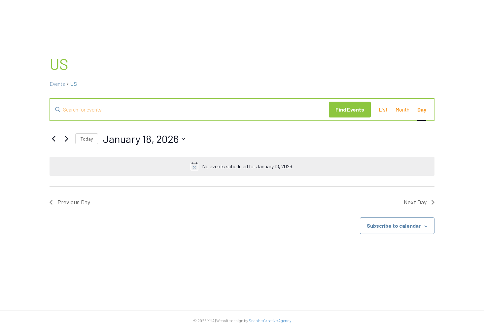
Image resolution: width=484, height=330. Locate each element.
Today (87, 139)
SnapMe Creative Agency (270, 320)
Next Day (419, 202)
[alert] (242, 166)
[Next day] (66, 139)
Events (57, 84)
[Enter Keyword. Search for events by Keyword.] (189, 109)
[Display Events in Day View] (421, 109)
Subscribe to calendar (394, 225)
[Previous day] (53, 139)
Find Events (349, 109)
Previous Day (70, 202)
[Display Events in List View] (383, 109)
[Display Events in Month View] (402, 109)
